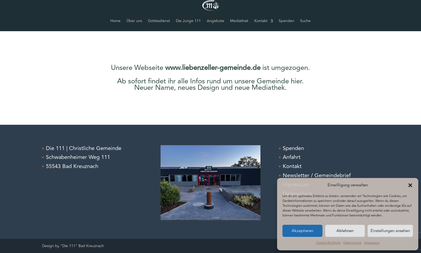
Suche (305, 21)
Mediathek (239, 21)
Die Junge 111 (188, 21)
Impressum (372, 242)
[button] (410, 185)
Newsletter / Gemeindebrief (317, 175)
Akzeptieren (302, 231)
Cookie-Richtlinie (328, 242)
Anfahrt (291, 157)
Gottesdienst (159, 21)
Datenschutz (352, 242)
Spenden (286, 21)
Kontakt (260, 21)
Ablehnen (345, 231)
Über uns (134, 21)
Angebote (215, 21)
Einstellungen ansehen (390, 231)
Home (115, 21)
